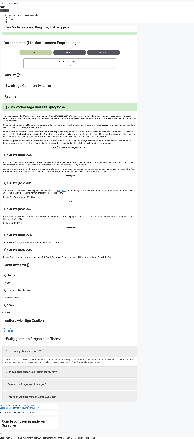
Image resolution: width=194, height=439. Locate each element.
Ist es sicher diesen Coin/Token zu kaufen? (31, 372)
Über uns (9, 20)
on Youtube (7, 331)
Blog (7, 22)
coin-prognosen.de (9, 3)
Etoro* (36, 52)
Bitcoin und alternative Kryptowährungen (19, 408)
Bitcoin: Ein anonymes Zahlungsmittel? (18, 405)
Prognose (61, 190)
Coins (7, 17)
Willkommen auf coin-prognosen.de (21, 15)
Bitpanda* (103, 52)
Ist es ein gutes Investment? (23, 351)
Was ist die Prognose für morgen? (26, 384)
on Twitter (7, 328)
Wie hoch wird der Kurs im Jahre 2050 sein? (31, 396)
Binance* (69, 52)
